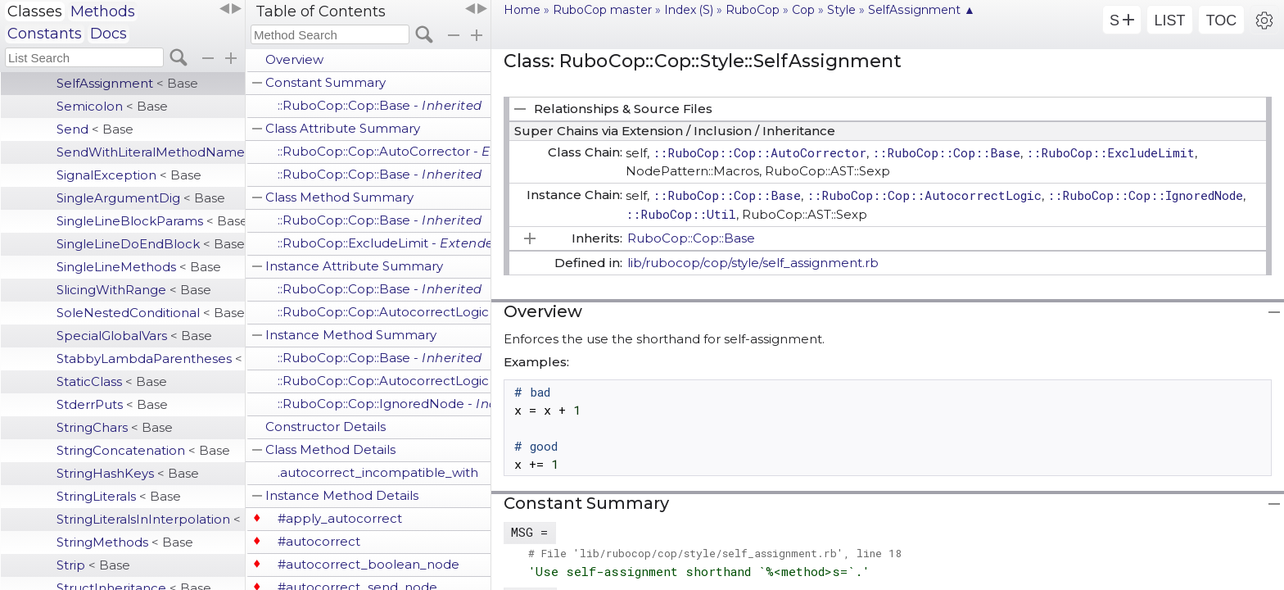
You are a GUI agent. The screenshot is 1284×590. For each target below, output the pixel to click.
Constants (44, 34)
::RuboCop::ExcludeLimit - (384, 243)
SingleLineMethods (139, 267)
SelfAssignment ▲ (921, 9)
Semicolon (112, 106)
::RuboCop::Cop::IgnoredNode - (384, 403)
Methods (102, 11)
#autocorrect (319, 541)
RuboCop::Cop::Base (691, 238)
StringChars (115, 427)
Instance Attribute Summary (354, 266)
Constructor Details (325, 426)
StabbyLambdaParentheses (151, 358)
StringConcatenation (143, 450)
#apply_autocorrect (340, 518)
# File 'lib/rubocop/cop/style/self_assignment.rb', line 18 (715, 553)
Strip (93, 565)
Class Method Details (330, 449)
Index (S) (688, 9)
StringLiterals (119, 496)
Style (841, 9)
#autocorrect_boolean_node (368, 564)
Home (522, 9)
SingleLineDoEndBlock (151, 244)
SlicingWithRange (134, 289)
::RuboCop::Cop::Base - (380, 105)
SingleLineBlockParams (151, 221)
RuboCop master (602, 9)
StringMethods (125, 542)
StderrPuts (112, 404)
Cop (803, 9)
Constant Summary (325, 82)
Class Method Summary (339, 197)
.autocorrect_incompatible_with (378, 472)
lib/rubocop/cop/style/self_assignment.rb (753, 262)
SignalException (129, 175)
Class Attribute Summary (342, 128)
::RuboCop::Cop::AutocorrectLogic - (384, 312)
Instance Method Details (341, 495)
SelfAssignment (127, 83)
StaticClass (112, 381)
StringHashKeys (128, 473)
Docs (108, 34)
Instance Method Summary (350, 335)
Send (95, 129)
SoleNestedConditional (151, 312)
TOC (1221, 20)
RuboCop (753, 9)
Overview (294, 59)
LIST (1169, 20)
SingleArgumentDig (141, 198)
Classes (34, 11)
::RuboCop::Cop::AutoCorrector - (384, 151)
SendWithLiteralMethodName (151, 152)
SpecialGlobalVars (134, 335)
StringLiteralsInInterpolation (151, 519)
